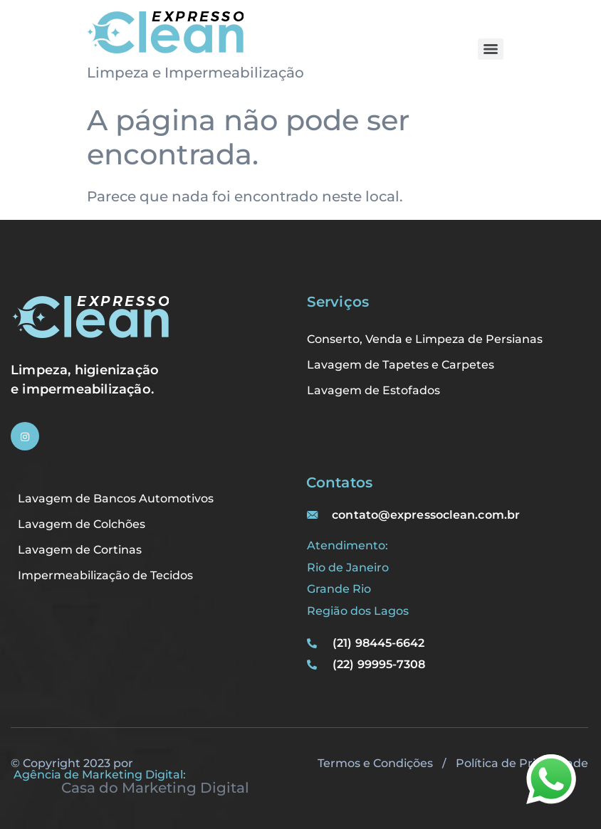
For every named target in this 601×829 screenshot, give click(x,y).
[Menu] (490, 49)
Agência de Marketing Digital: (100, 774)
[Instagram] (25, 436)
